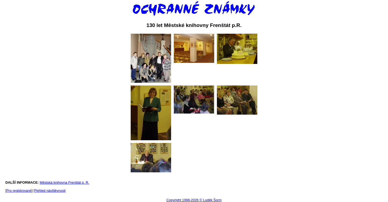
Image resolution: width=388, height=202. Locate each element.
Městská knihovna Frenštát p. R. (64, 182)
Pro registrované (19, 191)
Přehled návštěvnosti (50, 191)
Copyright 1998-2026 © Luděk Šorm (193, 200)
